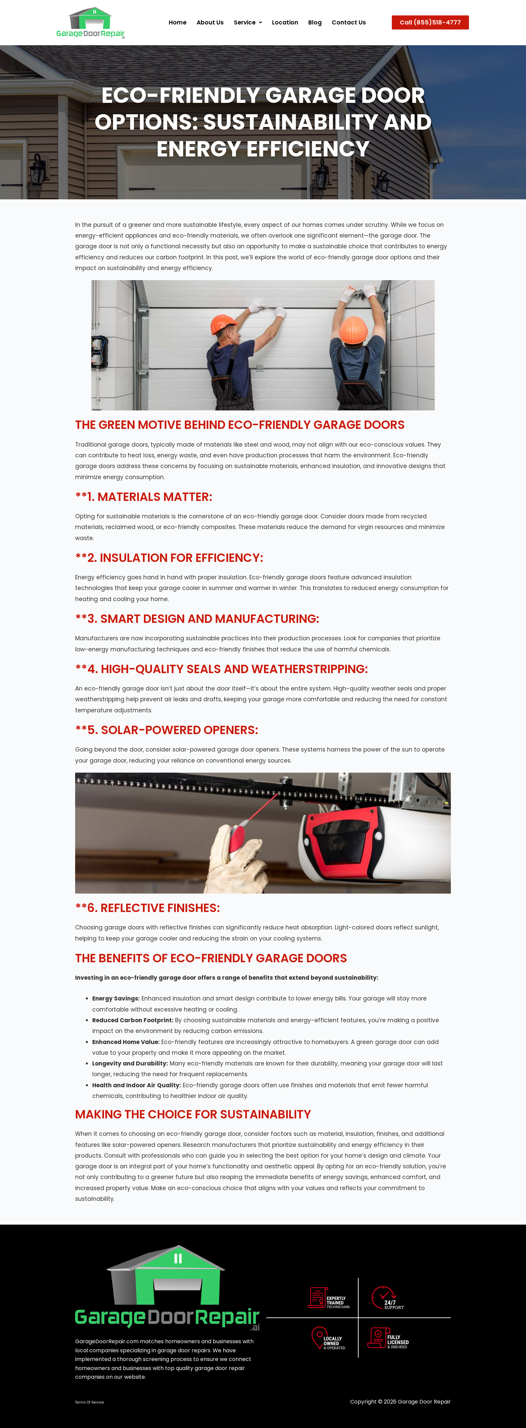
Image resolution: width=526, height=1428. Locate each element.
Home (174, 22)
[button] (245, 22)
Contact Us (348, 22)
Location (283, 22)
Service (245, 22)
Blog (314, 22)
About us (207, 22)
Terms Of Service (89, 1402)
